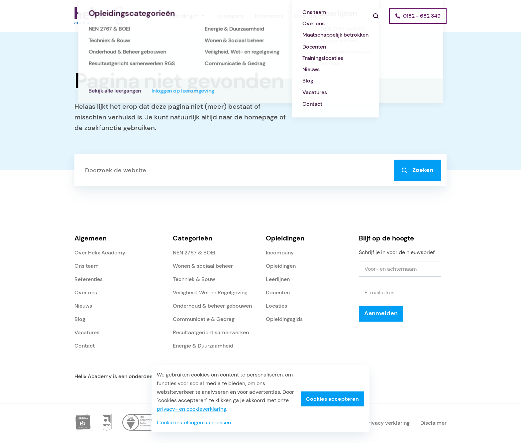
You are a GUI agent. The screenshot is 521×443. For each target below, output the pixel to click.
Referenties (269, 15)
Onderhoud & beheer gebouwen (212, 305)
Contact (84, 345)
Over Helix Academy (99, 252)
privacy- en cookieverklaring (191, 408)
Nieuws (83, 305)
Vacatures (86, 332)
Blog (79, 319)
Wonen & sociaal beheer (203, 265)
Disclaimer (433, 422)
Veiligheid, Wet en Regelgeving (210, 292)
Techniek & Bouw (194, 279)
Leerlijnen (278, 279)
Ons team (86, 265)
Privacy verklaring (387, 422)
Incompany (230, 15)
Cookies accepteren (332, 398)
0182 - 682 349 (422, 15)
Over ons (305, 15)
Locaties (276, 305)
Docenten (278, 292)
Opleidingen (183, 15)
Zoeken (417, 170)
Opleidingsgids (284, 319)
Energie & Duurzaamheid (203, 345)
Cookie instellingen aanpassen (194, 422)
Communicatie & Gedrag (204, 319)
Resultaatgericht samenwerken (211, 332)
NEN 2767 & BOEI (194, 252)
